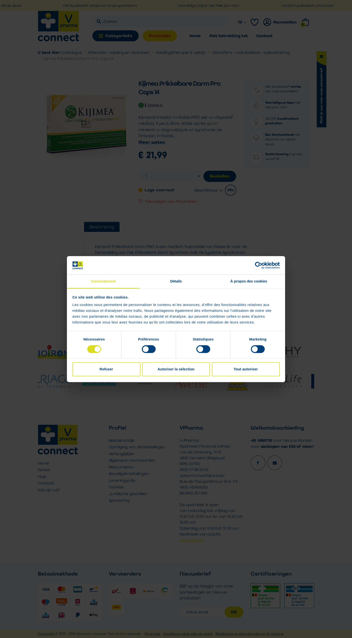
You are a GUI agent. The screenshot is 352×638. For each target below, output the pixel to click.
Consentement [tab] (103, 281)
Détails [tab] (176, 281)
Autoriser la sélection (176, 369)
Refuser (106, 369)
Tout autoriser (246, 369)
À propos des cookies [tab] (248, 281)
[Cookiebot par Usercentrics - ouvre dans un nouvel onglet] (258, 265)
